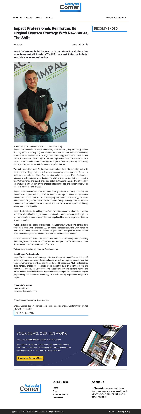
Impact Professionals (23, 150)
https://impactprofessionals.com (44, 249)
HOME (15, 17)
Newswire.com (54, 147)
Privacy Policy (124, 411)
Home (55, 388)
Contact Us (58, 398)
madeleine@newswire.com (25, 291)
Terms (111, 411)
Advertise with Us (60, 394)
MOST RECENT (27, 17)
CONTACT (47, 17)
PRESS (38, 17)
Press (55, 391)
